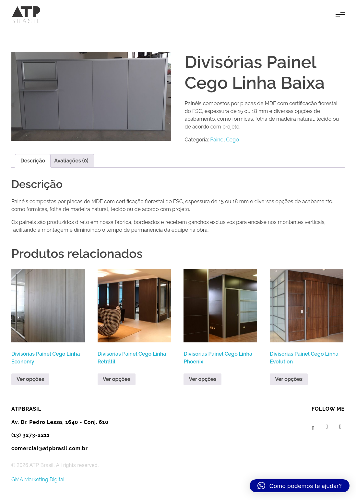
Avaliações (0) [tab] (71, 161)
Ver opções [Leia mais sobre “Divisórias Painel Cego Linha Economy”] (30, 379)
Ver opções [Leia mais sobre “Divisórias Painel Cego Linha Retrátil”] (116, 379)
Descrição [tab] (32, 161)
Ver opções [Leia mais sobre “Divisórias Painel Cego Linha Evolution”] (289, 379)
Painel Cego (224, 140)
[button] (300, 485)
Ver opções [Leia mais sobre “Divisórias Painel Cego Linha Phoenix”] (202, 379)
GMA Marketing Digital (38, 479)
